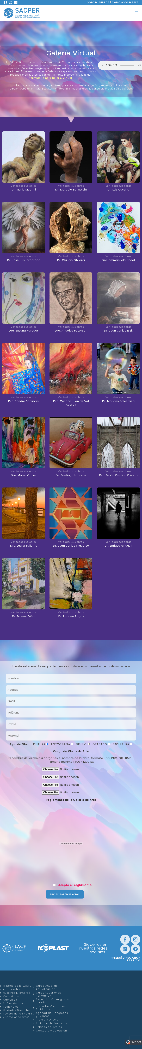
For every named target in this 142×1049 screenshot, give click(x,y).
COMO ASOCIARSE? (125, 2)
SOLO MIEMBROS (98, 2)
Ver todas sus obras (23, 185)
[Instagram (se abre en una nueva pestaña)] (11, 2)
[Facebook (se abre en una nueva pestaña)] (6, 2)
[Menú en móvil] (136, 13)
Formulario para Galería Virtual (50, 77)
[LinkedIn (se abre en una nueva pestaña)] (17, 2)
